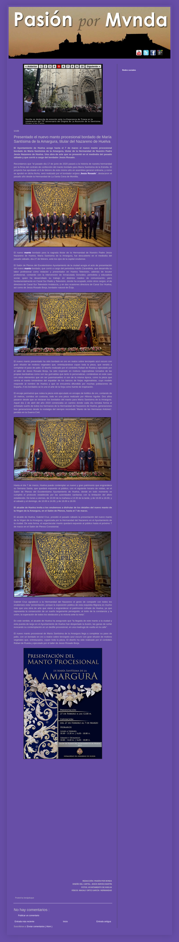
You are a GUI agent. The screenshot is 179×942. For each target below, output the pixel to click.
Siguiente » (93, 66)
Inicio (65, 921)
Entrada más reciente (24, 921)
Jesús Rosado (88, 173)
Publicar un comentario (28, 915)
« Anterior (31, 66)
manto (27, 252)
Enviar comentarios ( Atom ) (39, 926)
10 (82, 66)
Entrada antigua (103, 921)
